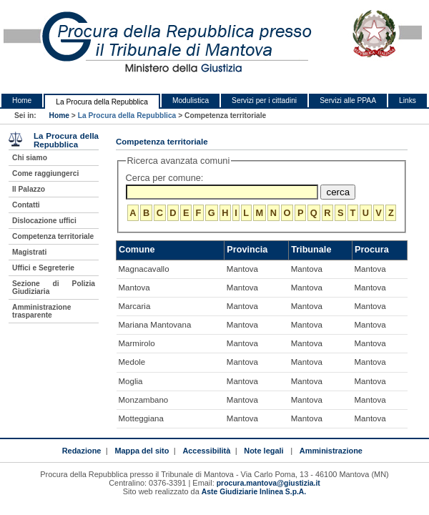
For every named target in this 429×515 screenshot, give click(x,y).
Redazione (82, 450)
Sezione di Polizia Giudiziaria (53, 287)
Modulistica (190, 100)
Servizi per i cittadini (264, 100)
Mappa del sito (141, 450)
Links (407, 100)
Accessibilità (206, 450)
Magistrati (29, 252)
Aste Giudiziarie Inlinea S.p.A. (254, 492)
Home (21, 100)
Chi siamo (29, 158)
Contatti (26, 205)
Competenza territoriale (53, 236)
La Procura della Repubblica (102, 102)
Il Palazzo (28, 189)
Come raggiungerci (45, 173)
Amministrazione (331, 450)
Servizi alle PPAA (348, 100)
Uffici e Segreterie (43, 268)
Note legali (263, 450)
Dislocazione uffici (44, 221)
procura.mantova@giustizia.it (268, 483)
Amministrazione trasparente (41, 311)
